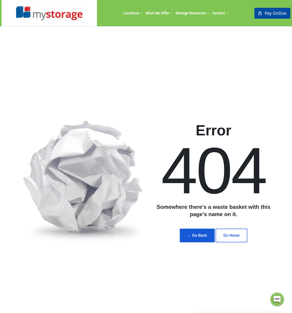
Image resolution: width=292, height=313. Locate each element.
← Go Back (197, 235)
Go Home (231, 235)
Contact (212, 13)
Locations (125, 13)
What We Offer (151, 13)
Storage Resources (184, 13)
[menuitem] (126, 13)
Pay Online (259, 13)
